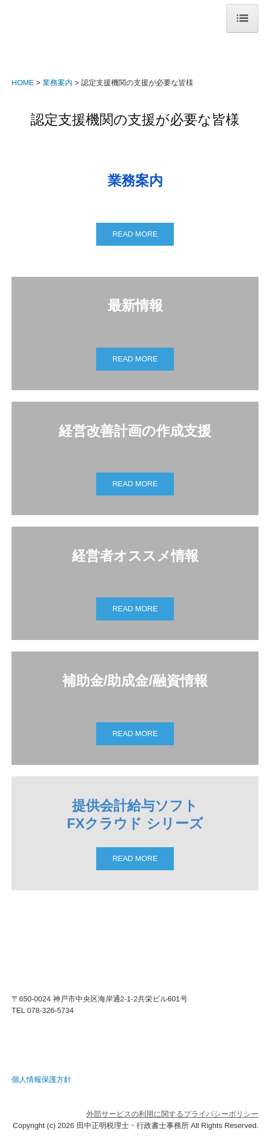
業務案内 (58, 82)
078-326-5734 (50, 1010)
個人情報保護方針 (41, 1079)
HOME (23, 82)
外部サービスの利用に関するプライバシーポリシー (172, 1114)
